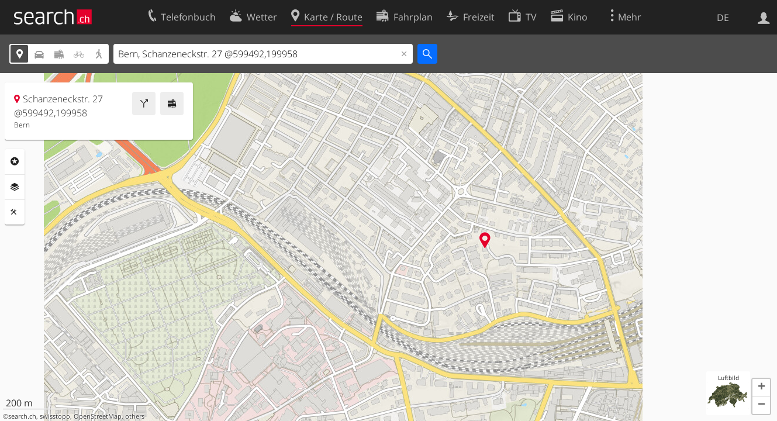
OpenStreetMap (98, 416)
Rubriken (15, 161)
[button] (761, 387)
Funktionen (15, 212)
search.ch (22, 416)
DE (723, 17)
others (134, 416)
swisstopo (55, 416)
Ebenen (15, 187)
